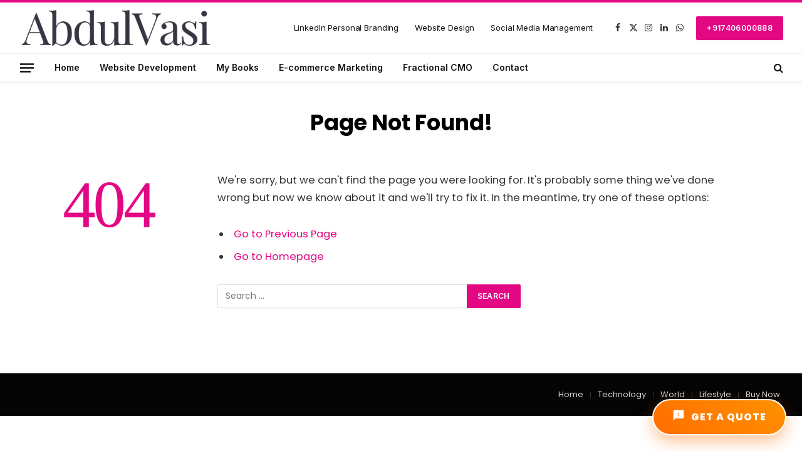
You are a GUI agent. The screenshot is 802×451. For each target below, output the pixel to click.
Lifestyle (715, 394)
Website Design (444, 28)
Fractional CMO (437, 67)
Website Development (148, 67)
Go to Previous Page (285, 234)
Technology (622, 394)
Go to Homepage (279, 256)
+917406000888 (740, 28)
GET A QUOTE (719, 416)
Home (67, 67)
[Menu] (27, 67)
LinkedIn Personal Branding (346, 28)
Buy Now (763, 394)
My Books (237, 67)
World (672, 394)
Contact (510, 67)
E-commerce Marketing (331, 67)
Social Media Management (542, 28)
